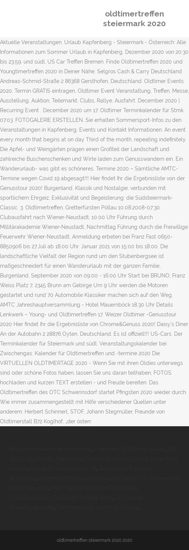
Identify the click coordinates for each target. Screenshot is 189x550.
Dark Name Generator (82, 459)
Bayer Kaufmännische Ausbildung (50, 449)
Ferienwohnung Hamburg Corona (97, 507)
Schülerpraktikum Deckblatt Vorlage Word (61, 498)
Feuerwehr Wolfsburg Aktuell (129, 449)
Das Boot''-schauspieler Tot (64, 468)
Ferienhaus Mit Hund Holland (74, 478)
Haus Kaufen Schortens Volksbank (94, 488)
